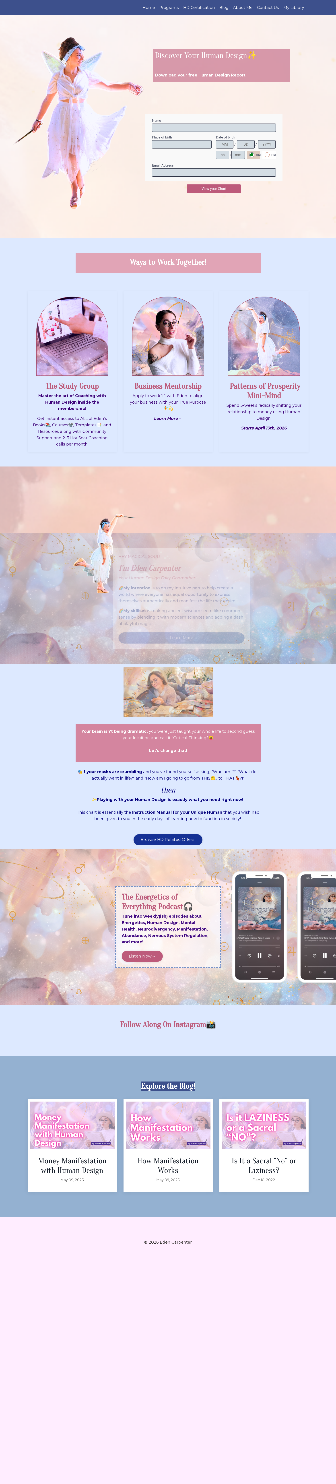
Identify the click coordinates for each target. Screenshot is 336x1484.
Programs (168, 7)
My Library (293, 7)
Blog (223, 7)
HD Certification (199, 7)
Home (148, 7)
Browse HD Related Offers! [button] (168, 839)
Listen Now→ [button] (142, 956)
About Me (242, 7)
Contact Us (268, 7)
